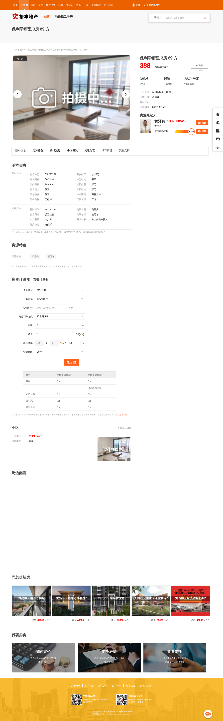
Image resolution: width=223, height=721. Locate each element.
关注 (199, 65)
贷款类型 (28, 290)
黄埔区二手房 (44, 50)
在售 (47, 16)
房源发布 (96, 5)
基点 (30, 334)
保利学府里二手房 (69, 50)
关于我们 (108, 5)
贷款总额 (28, 307)
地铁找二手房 (64, 16)
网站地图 (130, 685)
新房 (40, 5)
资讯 (78, 5)
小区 (60, 5)
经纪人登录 (145, 685)
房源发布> (109, 662)
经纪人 (69, 5)
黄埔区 (155, 97)
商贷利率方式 (26, 316)
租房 (33, 5)
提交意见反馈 (121, 414)
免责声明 (116, 685)
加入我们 (103, 685)
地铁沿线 (50, 5)
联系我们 (89, 685)
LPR (30, 325)
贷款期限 (28, 352)
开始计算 (71, 362)
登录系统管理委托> (175, 662)
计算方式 (28, 299)
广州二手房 (31, 50)
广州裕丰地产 (18, 50)
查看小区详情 (124, 428)
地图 (168, 92)
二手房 (24, 5)
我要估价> (43, 662)
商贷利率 (28, 343)
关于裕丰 (75, 685)
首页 (15, 5)
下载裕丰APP (153, 5)
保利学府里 (158, 92)
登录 (137, 5)
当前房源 (83, 50)
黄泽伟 (159, 121)
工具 (86, 5)
